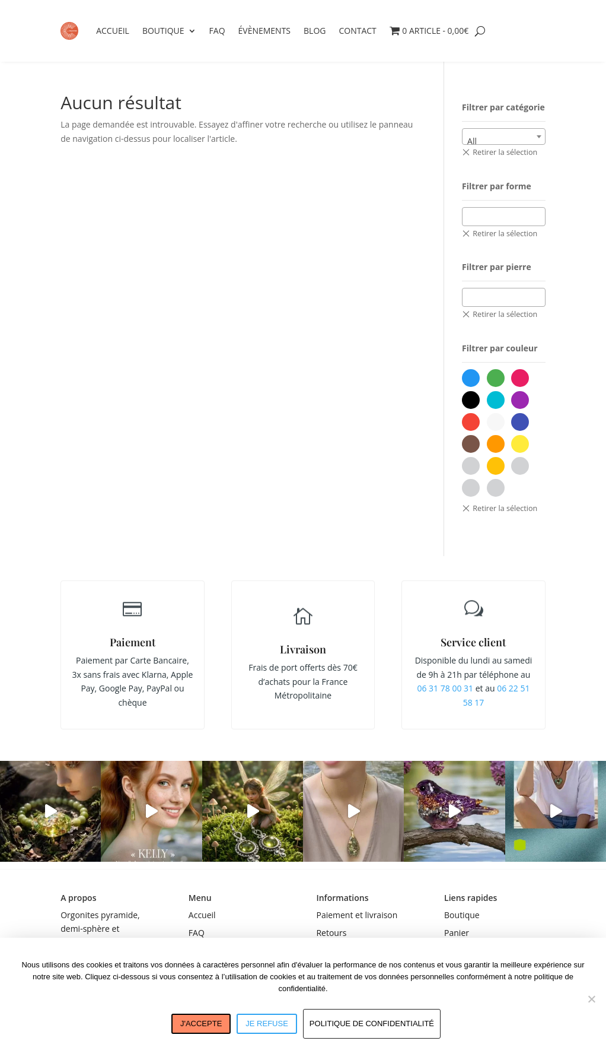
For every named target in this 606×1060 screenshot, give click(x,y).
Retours (331, 932)
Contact (357, 30)
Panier (456, 932)
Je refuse (266, 1023)
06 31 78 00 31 (445, 688)
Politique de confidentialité (372, 1023)
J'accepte (201, 1023)
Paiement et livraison (356, 915)
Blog (315, 30)
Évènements (264, 30)
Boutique (163, 30)
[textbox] (469, 216)
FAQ (217, 30)
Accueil (112, 30)
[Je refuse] (591, 999)
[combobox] (504, 136)
